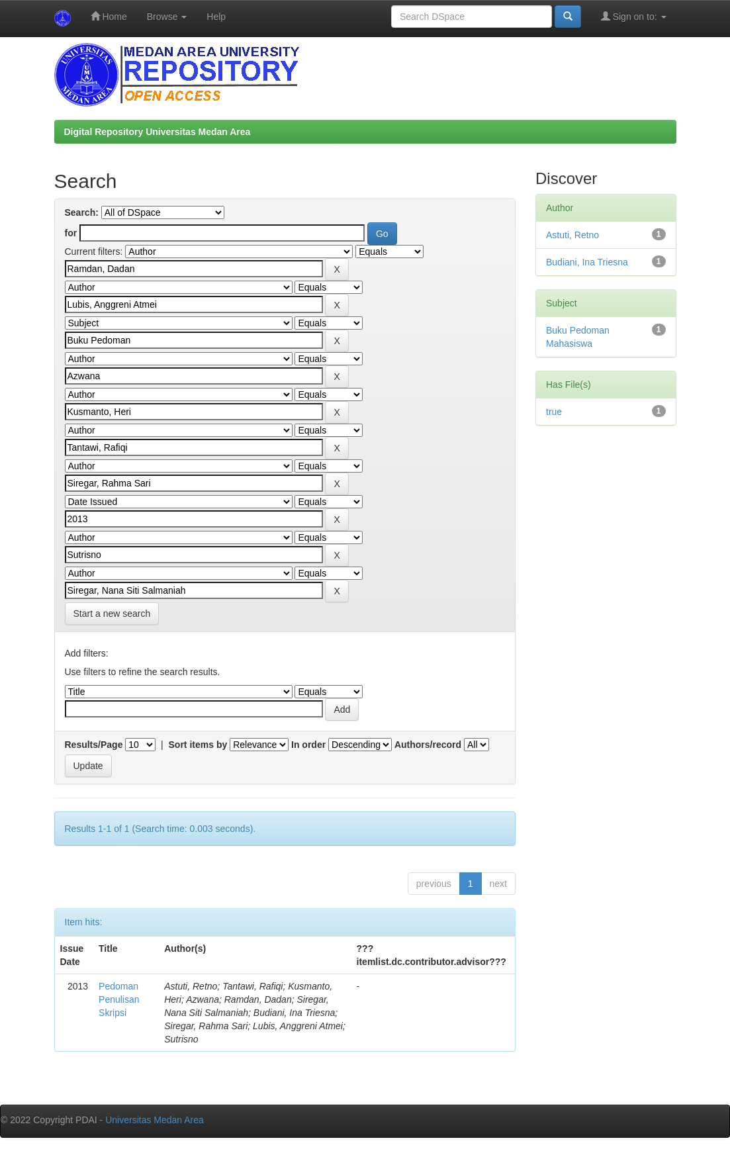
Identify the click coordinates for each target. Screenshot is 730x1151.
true (554, 411)
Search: (82, 212)
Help (216, 16)
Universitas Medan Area (154, 1120)
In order (308, 744)
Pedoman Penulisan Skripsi (119, 999)
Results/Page (94, 744)
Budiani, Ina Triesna (587, 262)
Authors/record (427, 744)
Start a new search (112, 613)
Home (109, 16)
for (71, 233)
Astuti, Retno (572, 235)
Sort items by (198, 744)
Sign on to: (633, 16)
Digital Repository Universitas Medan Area (157, 131)
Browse (167, 16)
